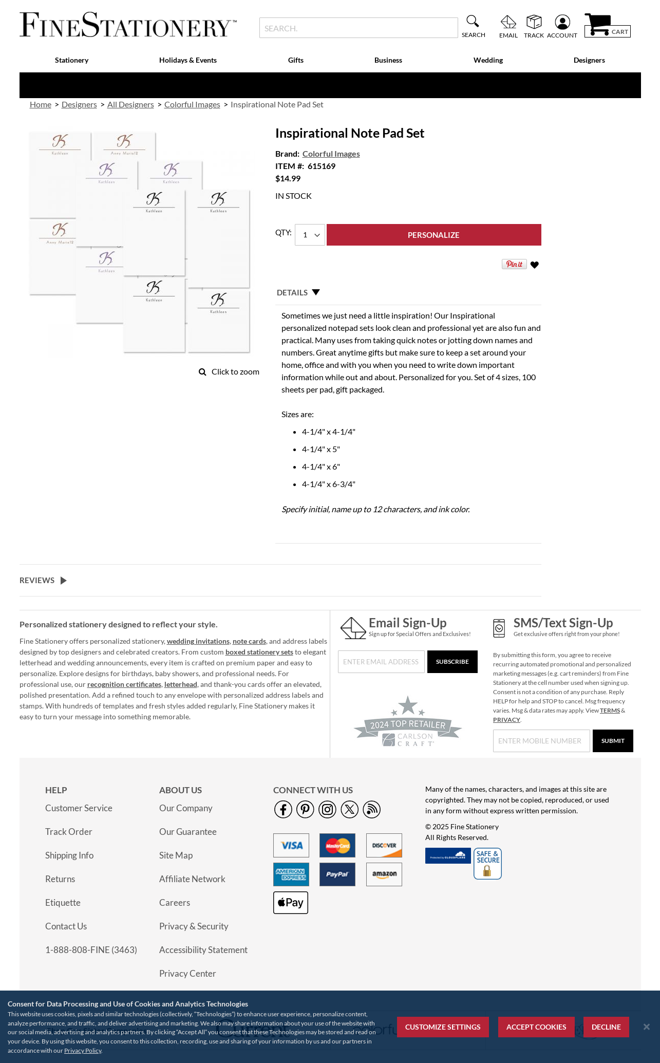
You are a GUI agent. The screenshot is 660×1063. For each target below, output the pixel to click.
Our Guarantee (188, 831)
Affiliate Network (192, 878)
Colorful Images (331, 153)
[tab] (408, 292)
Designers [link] (79, 104)
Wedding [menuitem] (488, 59)
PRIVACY (506, 719)
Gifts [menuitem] (296, 59)
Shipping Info (69, 855)
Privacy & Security (194, 926)
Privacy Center (187, 973)
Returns (60, 878)
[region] (330, 1027)
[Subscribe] (452, 661)
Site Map (176, 855)
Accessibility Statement (203, 949)
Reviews (37, 580)
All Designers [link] (130, 104)
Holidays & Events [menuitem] (188, 59)
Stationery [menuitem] (71, 59)
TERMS (610, 710)
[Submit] (613, 741)
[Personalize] (434, 235)
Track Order (68, 831)
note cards (249, 641)
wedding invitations (198, 641)
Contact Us (66, 926)
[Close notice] (646, 1026)
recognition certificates (124, 684)
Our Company (186, 808)
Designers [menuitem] (589, 59)
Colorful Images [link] (192, 104)
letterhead (180, 684)
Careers (174, 902)
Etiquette (63, 902)
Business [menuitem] (388, 59)
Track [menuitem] (534, 35)
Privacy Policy (82, 1050)
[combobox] (358, 27)
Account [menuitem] (562, 35)
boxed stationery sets (259, 651)
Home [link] (40, 104)
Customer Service (78, 808)
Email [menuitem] (508, 35)
